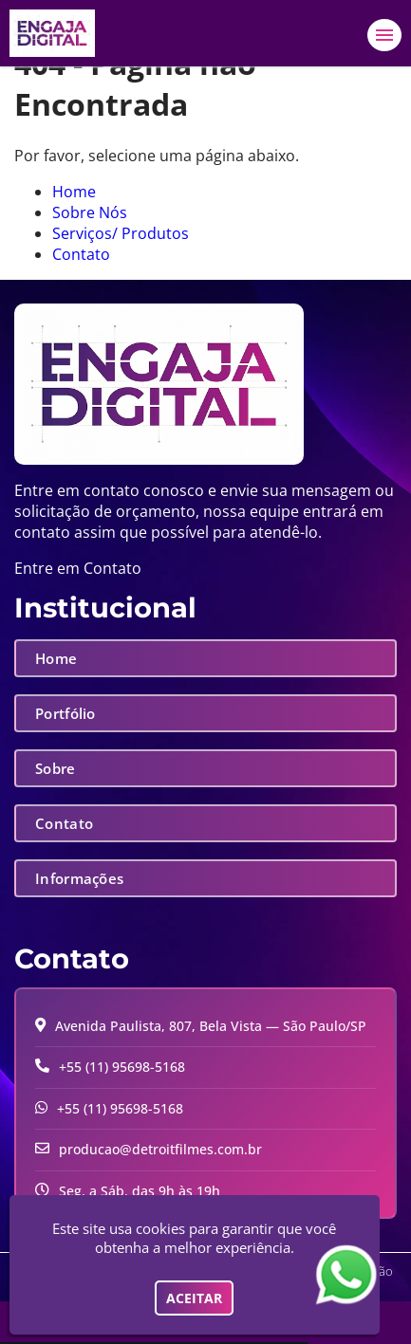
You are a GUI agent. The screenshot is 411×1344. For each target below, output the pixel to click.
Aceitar (194, 1298)
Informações (79, 878)
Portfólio (65, 713)
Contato (81, 254)
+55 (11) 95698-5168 (122, 1067)
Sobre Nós (89, 212)
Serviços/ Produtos (120, 233)
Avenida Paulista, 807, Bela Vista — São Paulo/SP (210, 1026)
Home (74, 191)
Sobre (55, 768)
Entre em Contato (77, 568)
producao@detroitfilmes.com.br (160, 1149)
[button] (384, 35)
